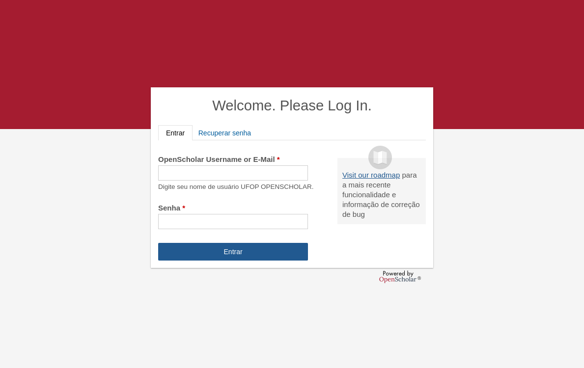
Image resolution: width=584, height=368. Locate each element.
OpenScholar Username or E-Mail (219, 159)
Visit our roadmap (371, 175)
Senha (171, 208)
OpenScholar (400, 276)
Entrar (179, 133)
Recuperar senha (224, 133)
